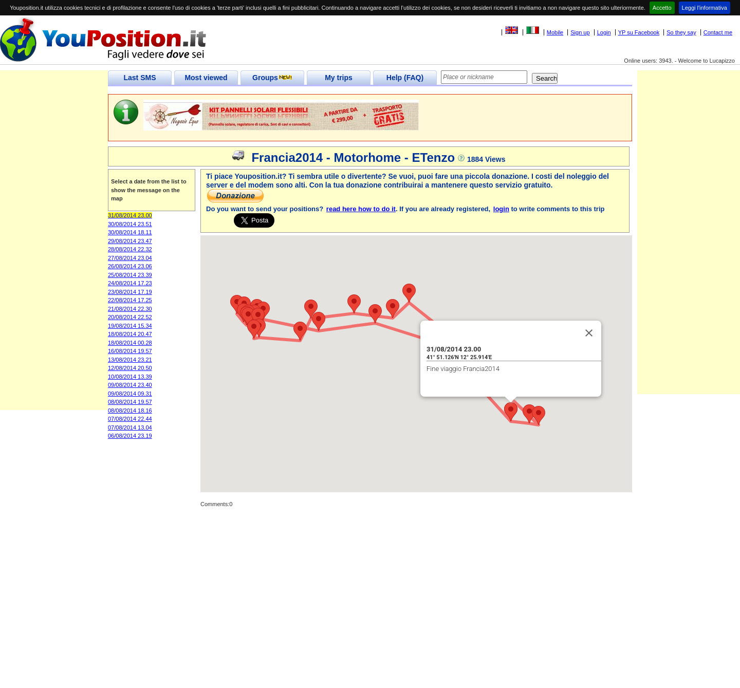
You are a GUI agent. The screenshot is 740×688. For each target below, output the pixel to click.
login (501, 209)
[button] (375, 313)
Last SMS (139, 77)
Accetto (662, 8)
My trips (339, 77)
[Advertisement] (54, 256)
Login (604, 32)
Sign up (579, 32)
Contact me (718, 32)
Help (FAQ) (404, 77)
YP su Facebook (639, 32)
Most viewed (205, 77)
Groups (272, 77)
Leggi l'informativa (704, 8)
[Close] (589, 333)
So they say (681, 32)
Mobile (555, 32)
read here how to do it (361, 209)
